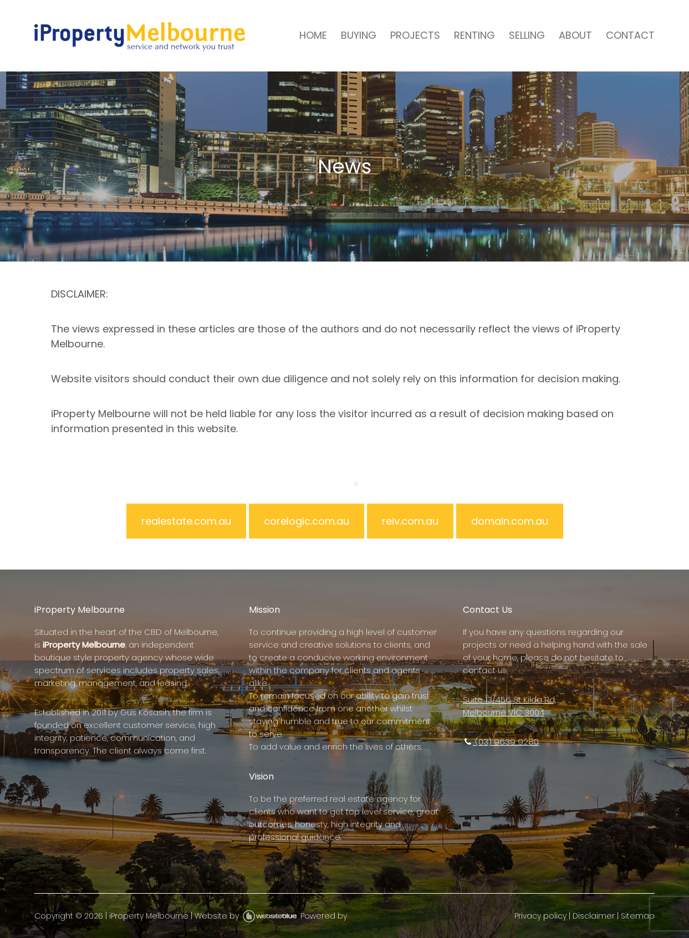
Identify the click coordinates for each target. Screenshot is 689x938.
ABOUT (575, 35)
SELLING (527, 35)
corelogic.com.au (306, 521)
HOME (313, 35)
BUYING (358, 35)
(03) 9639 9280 (501, 741)
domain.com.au (509, 521)
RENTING (474, 35)
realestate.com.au (186, 521)
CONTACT (630, 35)
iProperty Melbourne (148, 915)
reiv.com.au (410, 521)
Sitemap (638, 915)
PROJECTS (415, 35)
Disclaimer (594, 915)
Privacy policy (540, 915)
